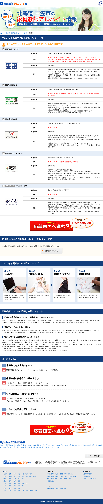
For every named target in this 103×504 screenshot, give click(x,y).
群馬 (27, 476)
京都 (15, 483)
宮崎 (27, 490)
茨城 (23, 476)
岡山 (10, 486)
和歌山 (27, 483)
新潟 (4, 478)
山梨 (34, 476)
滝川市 (13, 447)
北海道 (5, 474)
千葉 (19, 476)
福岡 (4, 490)
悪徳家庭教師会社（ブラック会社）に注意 (59, 478)
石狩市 (53, 447)
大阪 (4, 483)
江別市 (83, 445)
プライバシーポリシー (89, 478)
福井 (23, 478)
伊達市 (42, 447)
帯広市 (34, 445)
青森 (10, 474)
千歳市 (9, 447)
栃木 (30, 476)
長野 (10, 478)
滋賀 (19, 483)
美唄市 (74, 445)
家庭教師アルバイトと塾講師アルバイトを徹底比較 (62, 476)
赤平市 (87, 445)
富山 (19, 478)
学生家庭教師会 (9, 119)
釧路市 (29, 445)
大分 (23, 490)
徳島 (15, 488)
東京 (4, 476)
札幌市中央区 (4, 445)
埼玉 (15, 476)
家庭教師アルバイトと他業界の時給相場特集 (60, 474)
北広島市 (47, 447)
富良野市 (28, 447)
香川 (10, 488)
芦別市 (78, 445)
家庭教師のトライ (10, 49)
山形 (19, 474)
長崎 (15, 490)
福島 (30, 474)
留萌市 (58, 445)
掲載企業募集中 (88, 474)
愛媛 (4, 488)
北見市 (39, 445)
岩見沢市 (48, 445)
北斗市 (57, 447)
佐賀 (10, 490)
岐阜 (15, 481)
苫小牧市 (64, 445)
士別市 (97, 445)
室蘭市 (25, 445)
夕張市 (43, 445)
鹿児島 (31, 490)
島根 (19, 486)
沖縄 (36, 490)
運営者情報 (86, 476)
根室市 (4, 447)
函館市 (11, 445)
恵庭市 (38, 447)
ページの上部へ (95, 456)
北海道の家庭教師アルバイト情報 (16, 33)
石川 (15, 478)
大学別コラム (50, 481)
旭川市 (20, 445)
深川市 (22, 447)
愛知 (4, 481)
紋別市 (92, 445)
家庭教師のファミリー (12, 153)
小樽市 (16, 445)
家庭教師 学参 (14, 186)
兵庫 (10, 483)
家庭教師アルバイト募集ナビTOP (56, 488)
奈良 (23, 483)
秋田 (15, 474)
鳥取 (23, 486)
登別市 (33, 447)
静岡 (10, 481)
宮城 (27, 474)
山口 (15, 486)
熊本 (19, 490)
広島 (4, 486)
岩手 (23, 474)
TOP (1, 33)
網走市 (54, 445)
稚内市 (69, 445)
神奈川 (11, 476)
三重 (19, 481)
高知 (19, 488)
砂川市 (18, 447)
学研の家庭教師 (9, 85)
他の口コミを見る (51, 251)
